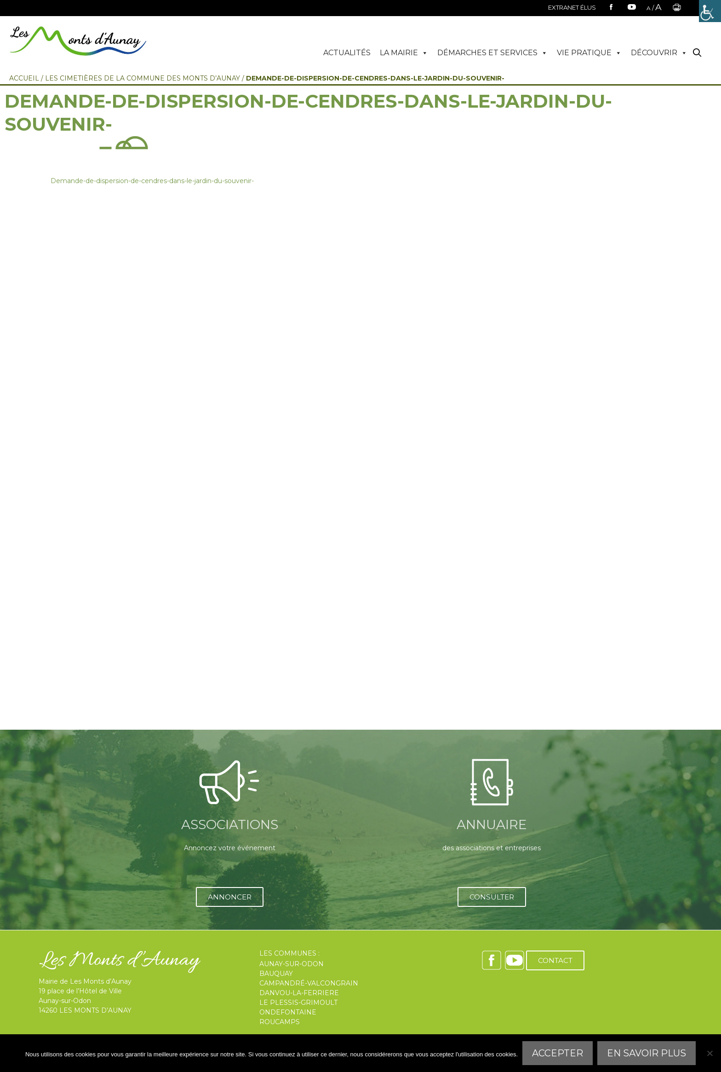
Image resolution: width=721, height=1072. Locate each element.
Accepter (557, 1053)
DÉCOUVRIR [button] (659, 52)
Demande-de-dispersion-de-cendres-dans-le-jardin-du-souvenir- (152, 181)
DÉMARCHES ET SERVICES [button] (492, 52)
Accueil (24, 78)
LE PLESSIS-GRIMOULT (298, 1002)
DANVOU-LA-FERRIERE (299, 993)
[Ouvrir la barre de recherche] (697, 53)
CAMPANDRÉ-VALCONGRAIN (308, 983)
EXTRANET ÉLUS (572, 7)
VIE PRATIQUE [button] (589, 52)
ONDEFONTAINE (287, 1012)
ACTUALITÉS (347, 52)
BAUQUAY (276, 973)
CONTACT (555, 960)
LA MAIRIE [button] (404, 52)
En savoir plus (646, 1053)
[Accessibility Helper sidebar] (710, 11)
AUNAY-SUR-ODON (291, 964)
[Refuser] (709, 1053)
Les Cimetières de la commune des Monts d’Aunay (142, 78)
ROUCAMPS (279, 1022)
